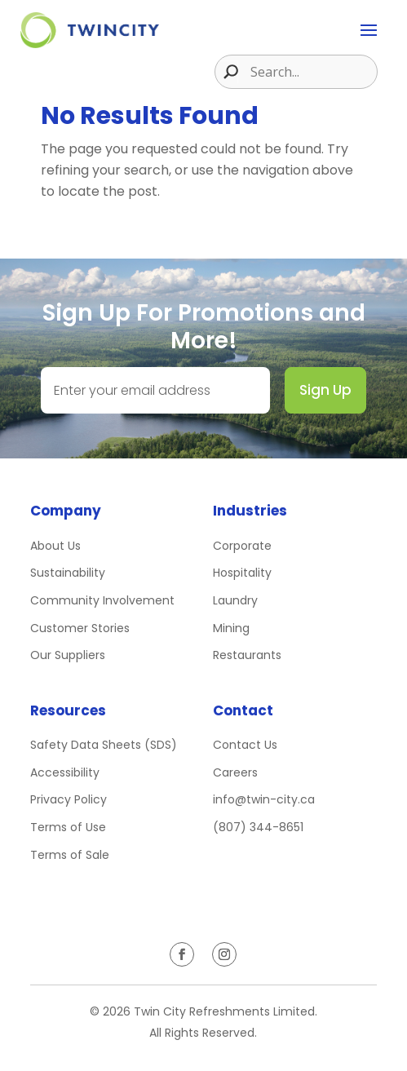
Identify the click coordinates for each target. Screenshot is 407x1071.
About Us (55, 546)
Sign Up (325, 390)
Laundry (235, 600)
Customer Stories (80, 628)
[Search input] (311, 71)
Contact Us (245, 745)
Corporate (242, 546)
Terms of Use (68, 827)
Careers (235, 772)
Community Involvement (102, 600)
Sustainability (67, 572)
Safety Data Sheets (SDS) (103, 745)
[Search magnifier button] (226, 71)
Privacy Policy (68, 799)
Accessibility (65, 772)
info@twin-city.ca (264, 799)
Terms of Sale (69, 855)
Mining (231, 628)
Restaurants (247, 655)
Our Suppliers (67, 655)
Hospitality (242, 572)
